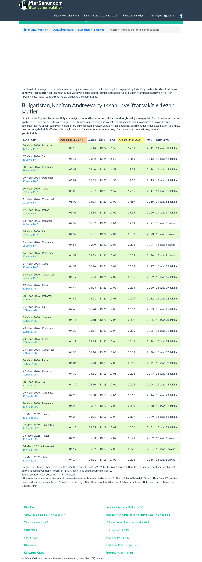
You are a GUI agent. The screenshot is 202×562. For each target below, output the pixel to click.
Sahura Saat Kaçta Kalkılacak (100, 15)
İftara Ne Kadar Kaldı (66, 15)
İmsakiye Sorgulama (162, 15)
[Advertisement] (101, 60)
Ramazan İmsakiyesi (134, 15)
